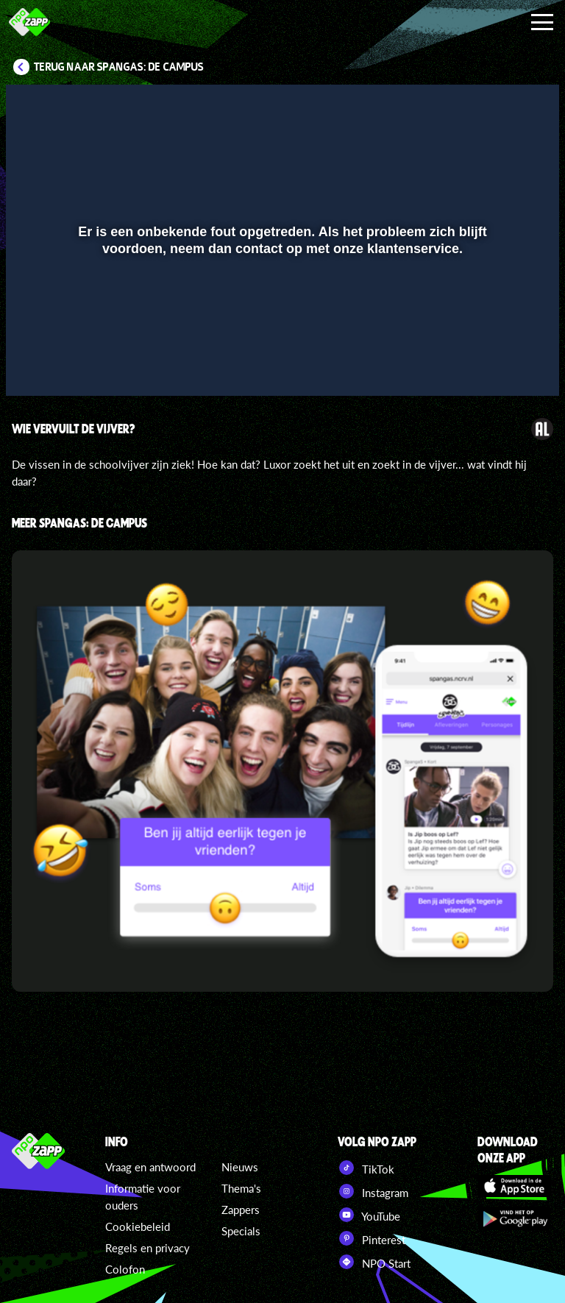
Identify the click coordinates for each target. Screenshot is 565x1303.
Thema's (241, 1188)
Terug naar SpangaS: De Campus (119, 67)
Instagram (373, 1191)
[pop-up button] (498, 363)
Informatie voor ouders (142, 1197)
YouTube (369, 1215)
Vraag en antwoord (150, 1167)
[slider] (280, 332)
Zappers (240, 1209)
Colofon (125, 1269)
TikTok (366, 1167)
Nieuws (239, 1167)
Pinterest (371, 1238)
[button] (36, 363)
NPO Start (374, 1262)
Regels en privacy (147, 1247)
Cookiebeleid (137, 1226)
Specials (240, 1231)
